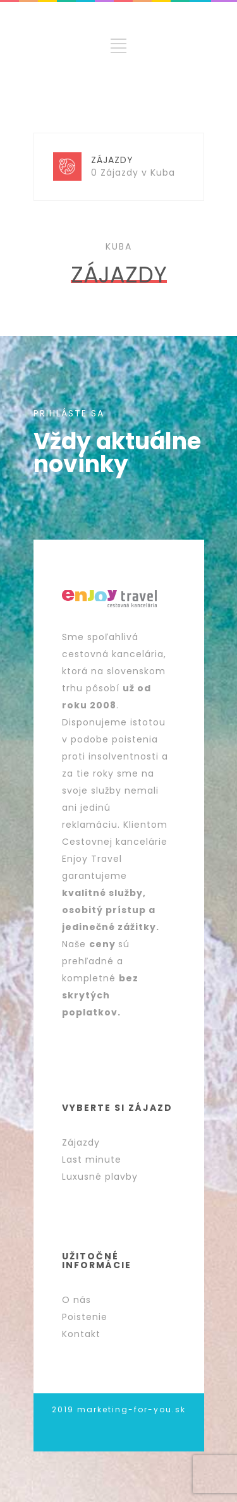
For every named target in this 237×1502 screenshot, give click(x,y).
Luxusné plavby (100, 1176)
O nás (76, 1299)
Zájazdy (81, 1142)
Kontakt (81, 1334)
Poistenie (84, 1317)
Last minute (91, 1159)
